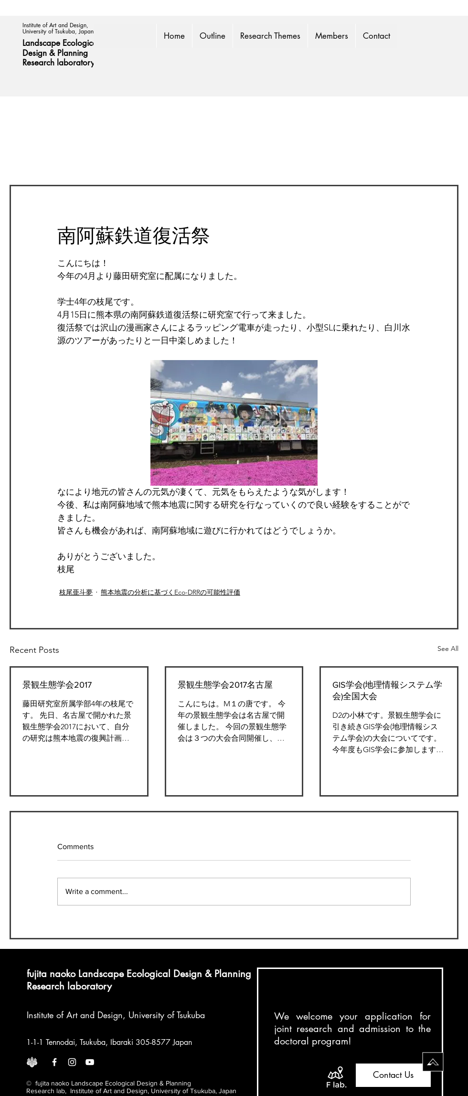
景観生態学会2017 (57, 685)
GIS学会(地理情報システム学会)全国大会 (387, 690)
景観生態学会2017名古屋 (225, 685)
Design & (39, 53)
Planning (73, 53)
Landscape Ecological (62, 43)
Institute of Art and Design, (56, 25)
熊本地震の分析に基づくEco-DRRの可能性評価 (170, 592)
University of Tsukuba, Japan (58, 31)
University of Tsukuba (166, 1015)
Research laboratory (58, 62)
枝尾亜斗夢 (76, 592)
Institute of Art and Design (75, 1015)
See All (447, 648)
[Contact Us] (393, 1075)
